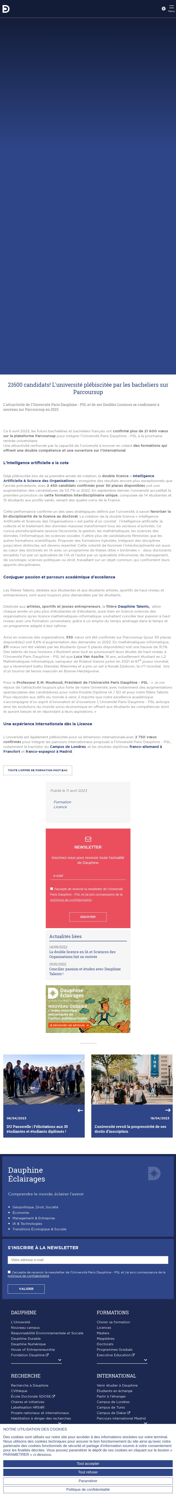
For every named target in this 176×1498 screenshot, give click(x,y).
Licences (104, 1397)
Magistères (105, 1408)
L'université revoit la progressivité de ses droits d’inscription (130, 1198)
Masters (103, 1403)
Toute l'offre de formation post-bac (38, 840)
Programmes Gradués (114, 1419)
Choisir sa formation (113, 1392)
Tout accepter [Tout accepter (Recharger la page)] (88, 1464)
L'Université (20, 1392)
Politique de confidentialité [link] (88, 1489)
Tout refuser (88, 1472)
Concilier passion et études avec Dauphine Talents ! (85, 1041)
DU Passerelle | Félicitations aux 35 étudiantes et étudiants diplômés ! (37, 1198)
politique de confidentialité (71, 969)
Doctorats (105, 1414)
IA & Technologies (27, 1293)
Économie (21, 1282)
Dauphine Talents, (135, 676)
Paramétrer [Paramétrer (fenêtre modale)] (88, 1481)
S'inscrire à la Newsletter (43, 1317)
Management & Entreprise (34, 1288)
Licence (60, 876)
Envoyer (88, 986)
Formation (62, 872)
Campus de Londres (68, 816)
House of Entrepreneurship (33, 1419)
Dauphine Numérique (28, 1414)
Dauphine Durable (26, 1408)
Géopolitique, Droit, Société (35, 1277)
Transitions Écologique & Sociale (39, 1299)
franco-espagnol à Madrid (49, 821)
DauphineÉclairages (26, 1243)
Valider (26, 1358)
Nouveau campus (25, 1397)
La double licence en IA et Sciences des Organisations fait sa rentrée (82, 1024)
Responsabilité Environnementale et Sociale (47, 1403)
